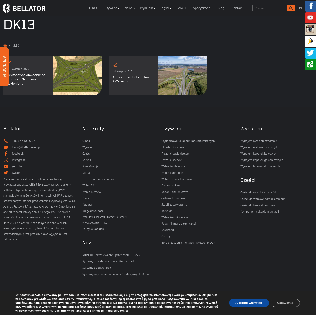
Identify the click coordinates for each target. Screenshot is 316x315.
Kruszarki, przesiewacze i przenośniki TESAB (111, 255)
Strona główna (5, 45)
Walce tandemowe (173, 166)
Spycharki (167, 230)
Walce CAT (89, 185)
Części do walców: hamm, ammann (262, 199)
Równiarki (167, 211)
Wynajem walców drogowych (259, 147)
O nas (93, 8)
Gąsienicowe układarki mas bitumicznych (188, 141)
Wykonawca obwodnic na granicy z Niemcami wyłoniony (26, 79)
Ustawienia (285, 303)
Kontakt (237, 8)
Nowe (129, 8)
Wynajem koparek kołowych (258, 154)
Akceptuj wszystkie (248, 303)
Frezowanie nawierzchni (98, 179)
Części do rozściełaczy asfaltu (259, 192)
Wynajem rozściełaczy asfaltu (259, 141)
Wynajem (146, 8)
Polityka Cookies (93, 229)
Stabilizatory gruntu (174, 204)
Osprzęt (166, 236)
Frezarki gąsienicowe (175, 154)
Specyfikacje (201, 8)
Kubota (87, 204)
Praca (85, 198)
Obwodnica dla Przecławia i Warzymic (132, 79)
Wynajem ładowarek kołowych (260, 166)
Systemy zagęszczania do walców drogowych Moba (115, 274)
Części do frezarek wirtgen (257, 205)
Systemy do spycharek (96, 268)
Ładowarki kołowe (173, 198)
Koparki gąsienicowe (174, 192)
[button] (291, 8)
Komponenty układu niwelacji (259, 211)
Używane (110, 8)
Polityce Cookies (130, 311)
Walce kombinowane (174, 217)
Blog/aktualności (93, 211)
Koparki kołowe (171, 185)
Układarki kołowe (172, 147)
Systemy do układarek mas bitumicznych (108, 261)
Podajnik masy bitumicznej (178, 224)
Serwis (181, 8)
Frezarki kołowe (171, 160)
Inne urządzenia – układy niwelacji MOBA (188, 243)
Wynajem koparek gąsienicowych (261, 160)
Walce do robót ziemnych (177, 179)
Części (164, 8)
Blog (221, 8)
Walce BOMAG (91, 192)
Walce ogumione (172, 173)
